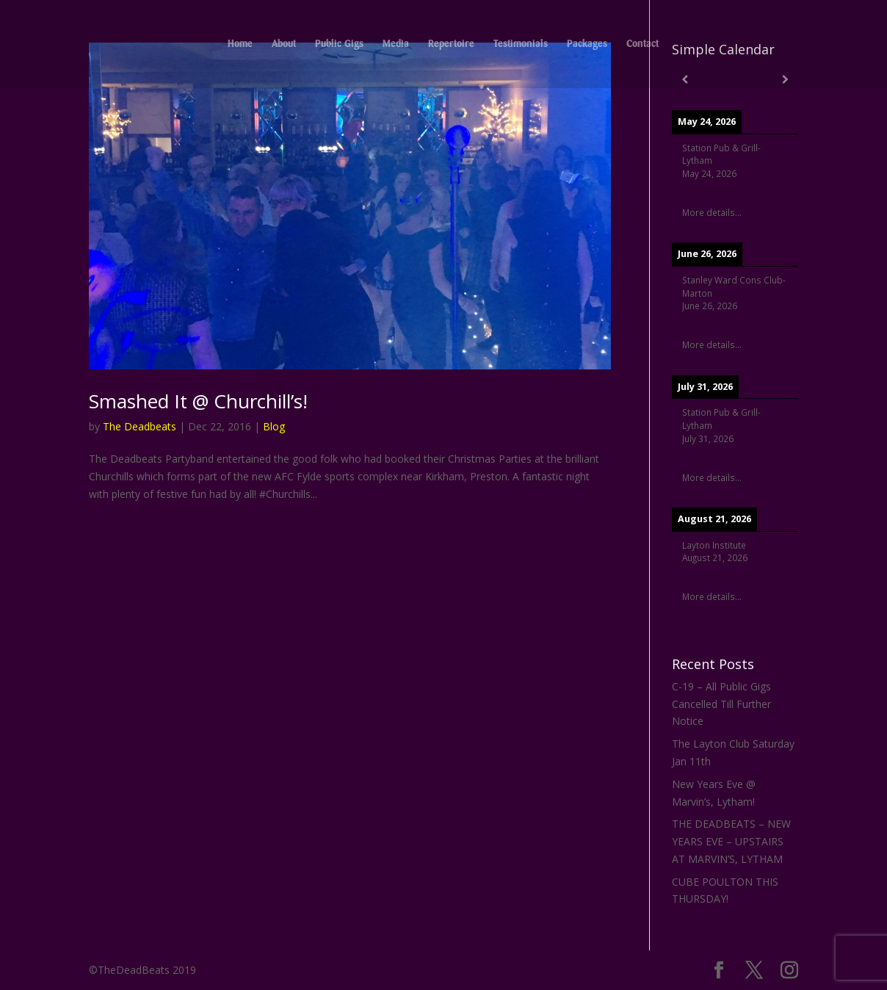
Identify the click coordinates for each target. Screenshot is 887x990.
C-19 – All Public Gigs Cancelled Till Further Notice (721, 704)
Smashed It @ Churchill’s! (198, 401)
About (284, 44)
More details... (712, 212)
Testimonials (520, 44)
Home (240, 44)
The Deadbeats (139, 426)
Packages (587, 44)
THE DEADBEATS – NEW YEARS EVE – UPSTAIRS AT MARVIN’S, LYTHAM (731, 841)
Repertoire (451, 44)
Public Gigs (339, 44)
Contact (642, 44)
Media (396, 44)
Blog (274, 426)
